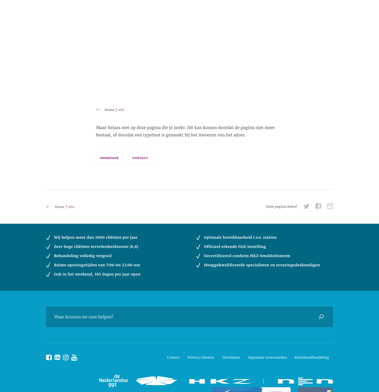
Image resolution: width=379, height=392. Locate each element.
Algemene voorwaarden (267, 357)
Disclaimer (231, 357)
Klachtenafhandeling (312, 357)
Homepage (109, 158)
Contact (140, 158)
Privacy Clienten (201, 357)
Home (109, 110)
